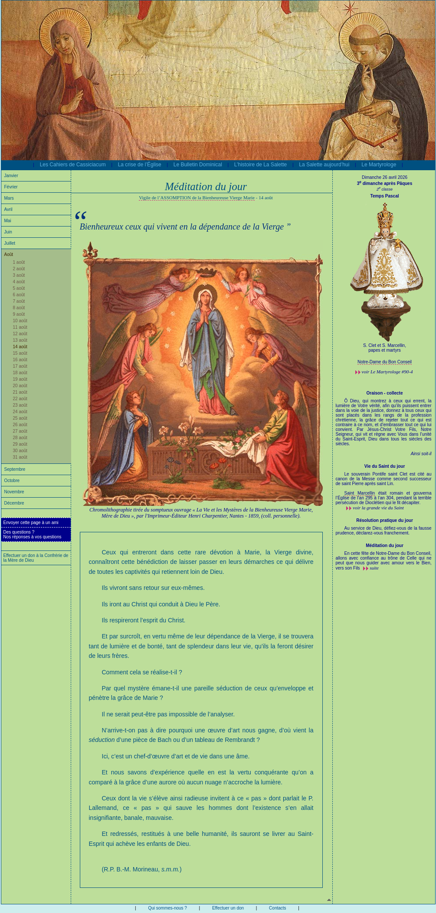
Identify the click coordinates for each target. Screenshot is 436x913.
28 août (20, 437)
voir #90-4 (387, 371)
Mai (7, 220)
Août (8, 254)
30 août (20, 450)
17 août (20, 366)
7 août (19, 301)
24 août (20, 411)
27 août (20, 431)
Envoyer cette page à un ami (31, 522)
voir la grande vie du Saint (378, 507)
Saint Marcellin (359, 493)
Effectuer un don (228, 908)
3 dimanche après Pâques (384, 183)
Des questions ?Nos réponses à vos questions (32, 534)
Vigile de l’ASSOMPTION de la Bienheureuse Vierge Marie (197, 197)
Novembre (14, 491)
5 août (19, 288)
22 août (20, 398)
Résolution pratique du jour (384, 520)
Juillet (10, 243)
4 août (19, 281)
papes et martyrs (384, 350)
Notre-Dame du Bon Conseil (384, 361)
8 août (19, 307)
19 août (20, 379)
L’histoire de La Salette (260, 165)
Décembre (14, 503)
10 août (20, 320)
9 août (19, 314)
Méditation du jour (384, 545)
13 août (20, 340)
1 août (19, 262)
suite (374, 567)
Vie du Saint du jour (384, 466)
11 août (20, 327)
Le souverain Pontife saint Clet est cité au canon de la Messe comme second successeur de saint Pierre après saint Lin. (384, 481)
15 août (20, 353)
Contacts (277, 908)
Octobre (12, 480)
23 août (20, 405)
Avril (8, 209)
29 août (20, 444)
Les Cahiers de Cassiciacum (73, 165)
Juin (8, 232)
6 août (19, 294)
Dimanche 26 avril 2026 (384, 177)
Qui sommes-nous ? (167, 908)
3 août (19, 275)
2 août (19, 268)
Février (11, 187)
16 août (20, 359)
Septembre (15, 469)
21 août (20, 392)
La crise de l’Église (139, 165)
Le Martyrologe (378, 165)
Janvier (11, 175)
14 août (20, 346)
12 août (20, 333)
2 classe (385, 189)
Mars (9, 198)
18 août (20, 372)
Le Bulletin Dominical (198, 165)
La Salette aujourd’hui (324, 165)
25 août (20, 418)
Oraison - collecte (385, 393)
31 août (20, 457)
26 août (20, 424)
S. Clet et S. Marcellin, (384, 345)
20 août (20, 385)
